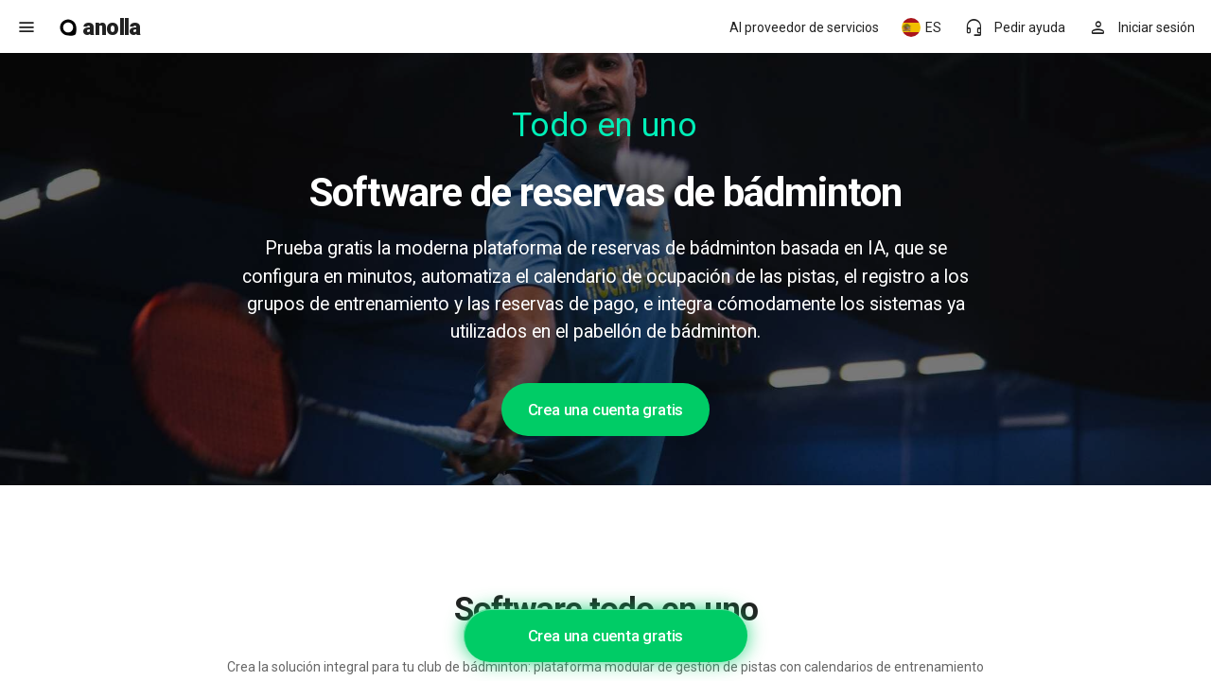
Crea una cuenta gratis (606, 409)
